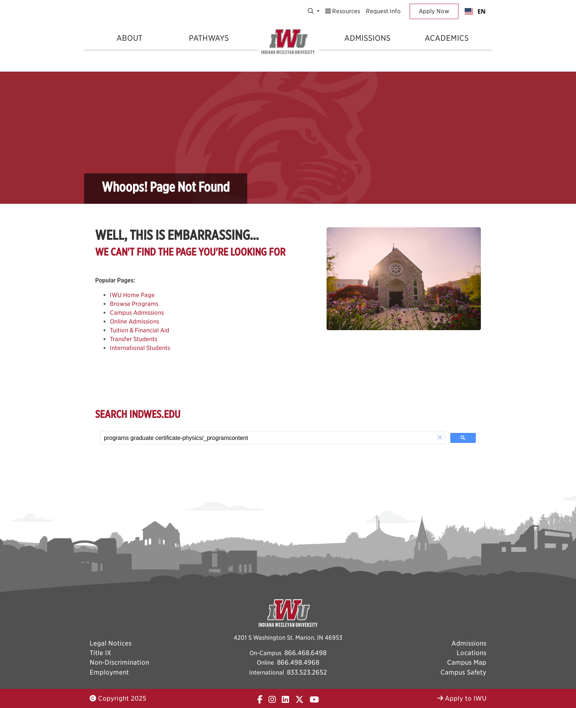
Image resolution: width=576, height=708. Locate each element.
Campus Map (466, 662)
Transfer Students (133, 339)
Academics (447, 38)
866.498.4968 (298, 662)
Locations (471, 653)
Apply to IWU (462, 698)
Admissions (367, 38)
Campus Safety (463, 672)
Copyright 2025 (118, 698)
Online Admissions (134, 321)
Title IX (100, 653)
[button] (439, 438)
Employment (109, 672)
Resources (342, 11)
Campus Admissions (137, 312)
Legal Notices (111, 643)
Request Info (383, 11)
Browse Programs (134, 303)
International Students (140, 347)
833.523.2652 (307, 672)
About (129, 38)
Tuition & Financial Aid (139, 330)
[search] (267, 438)
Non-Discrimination (119, 662)
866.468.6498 (305, 653)
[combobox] (475, 11)
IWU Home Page (132, 295)
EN (475, 11)
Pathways (209, 38)
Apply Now (434, 11)
